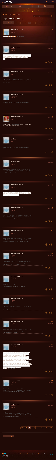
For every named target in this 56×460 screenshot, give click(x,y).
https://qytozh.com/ (16, 124)
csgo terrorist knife (17, 218)
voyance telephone (15, 264)
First (22, 23)
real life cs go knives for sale (18, 286)
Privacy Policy (36, 454)
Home (10, 454)
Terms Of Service (27, 454)
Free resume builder (10, 148)
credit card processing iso (13, 416)
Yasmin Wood (8, 59)
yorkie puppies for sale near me (16, 391)
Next (47, 23)
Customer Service (17, 454)
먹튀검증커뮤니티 (20, 36)
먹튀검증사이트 (9, 103)
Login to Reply (8, 22)
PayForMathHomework (27, 172)
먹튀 (9, 82)
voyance (21, 195)
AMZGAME (6, 14)
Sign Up (52, 1)
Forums (13, 14)
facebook (51, 454)
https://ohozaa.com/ (11, 368)
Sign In (48, 1)
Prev (26, 23)
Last (51, 23)
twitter (53, 454)
